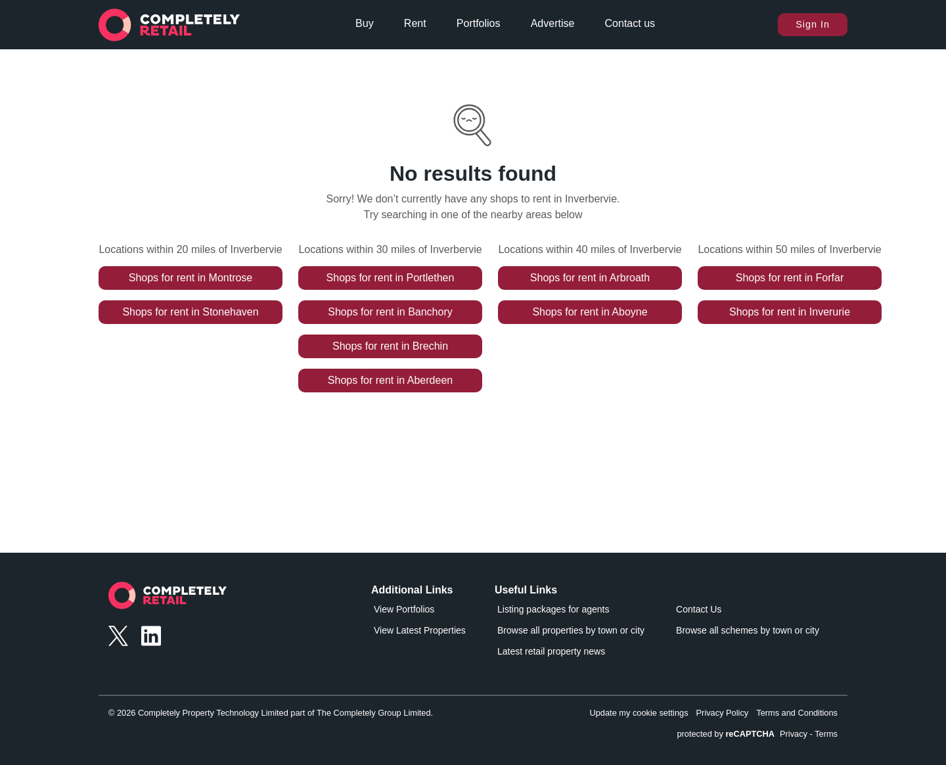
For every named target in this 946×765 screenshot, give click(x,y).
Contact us (630, 23)
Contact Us (698, 609)
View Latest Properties (420, 630)
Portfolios (479, 23)
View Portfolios (404, 609)
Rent (415, 23)
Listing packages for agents (553, 609)
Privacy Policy (722, 713)
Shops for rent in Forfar (790, 277)
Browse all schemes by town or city (747, 630)
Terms (826, 734)
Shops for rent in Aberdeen (390, 380)
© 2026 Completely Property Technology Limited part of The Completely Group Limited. (270, 713)
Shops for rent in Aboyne (589, 311)
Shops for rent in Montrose (191, 277)
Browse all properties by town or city (570, 630)
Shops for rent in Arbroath (590, 277)
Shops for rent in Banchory (390, 311)
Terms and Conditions (797, 713)
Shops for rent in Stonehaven (190, 311)
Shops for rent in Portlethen (391, 277)
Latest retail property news (551, 651)
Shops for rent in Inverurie (789, 311)
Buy (364, 23)
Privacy (793, 734)
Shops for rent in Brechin (390, 346)
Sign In (813, 24)
